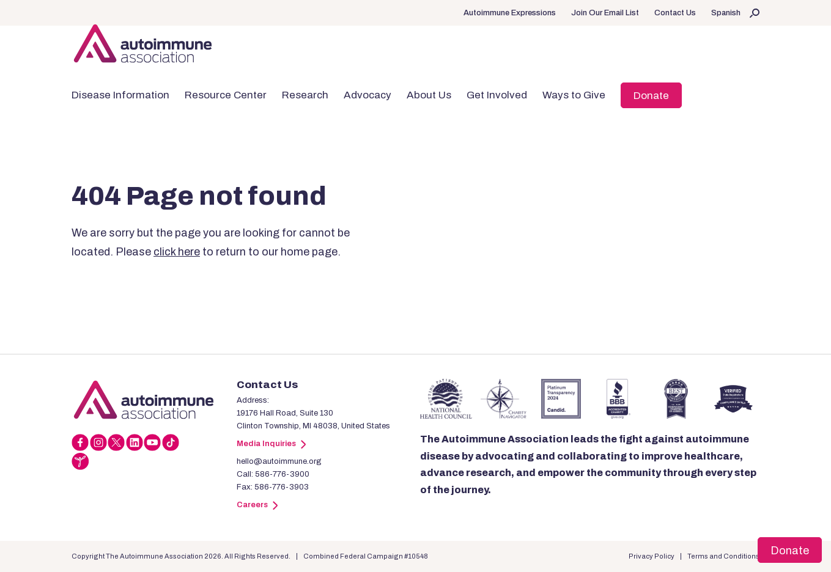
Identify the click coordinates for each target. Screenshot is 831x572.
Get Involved (497, 95)
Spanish (726, 13)
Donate (651, 95)
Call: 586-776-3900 (273, 474)
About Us (429, 95)
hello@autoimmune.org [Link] (279, 461)
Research (305, 95)
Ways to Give (573, 95)
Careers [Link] (257, 505)
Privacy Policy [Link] (651, 556)
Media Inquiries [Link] (271, 443)
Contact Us (675, 13)
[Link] (154, 399)
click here (176, 252)
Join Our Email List (605, 13)
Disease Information (120, 95)
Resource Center (226, 95)
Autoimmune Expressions (510, 13)
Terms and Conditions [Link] (723, 556)
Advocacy (367, 95)
